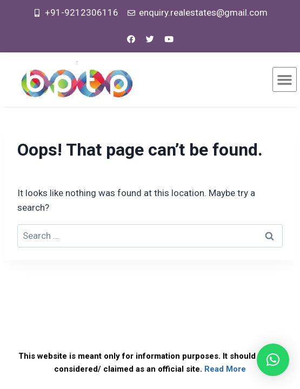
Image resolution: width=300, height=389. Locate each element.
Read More (225, 369)
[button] (284, 79)
